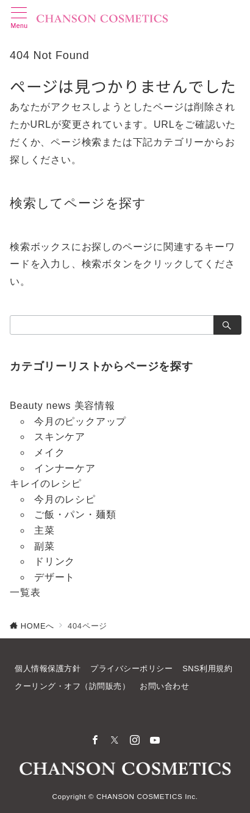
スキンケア (59, 436)
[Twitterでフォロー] (115, 741)
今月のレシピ (65, 499)
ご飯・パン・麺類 (75, 514)
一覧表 (25, 592)
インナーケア (65, 468)
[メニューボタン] (19, 18)
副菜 (44, 546)
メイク (49, 452)
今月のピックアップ (80, 421)
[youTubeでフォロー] (155, 741)
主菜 (44, 530)
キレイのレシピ (46, 483)
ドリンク (54, 561)
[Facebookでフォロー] (95, 741)
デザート (54, 577)
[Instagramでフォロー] (135, 741)
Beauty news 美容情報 (62, 405)
